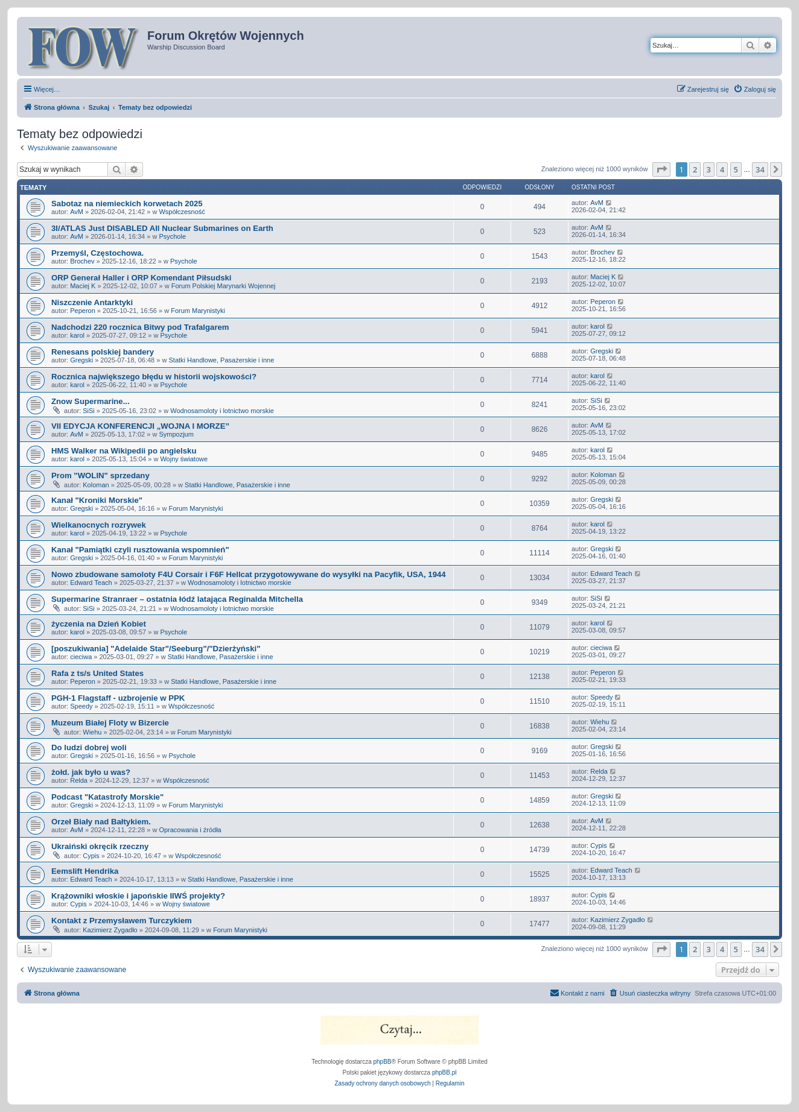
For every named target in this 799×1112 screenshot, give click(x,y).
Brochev (82, 261)
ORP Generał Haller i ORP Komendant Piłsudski (141, 277)
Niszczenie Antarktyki (92, 302)
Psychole (172, 236)
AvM (76, 211)
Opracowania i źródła (190, 829)
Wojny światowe (184, 459)
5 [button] (736, 169)
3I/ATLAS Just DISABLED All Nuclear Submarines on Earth (162, 228)
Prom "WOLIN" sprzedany (100, 475)
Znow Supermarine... (90, 401)
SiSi (89, 410)
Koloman (96, 484)
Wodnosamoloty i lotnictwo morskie (222, 410)
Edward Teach (91, 582)
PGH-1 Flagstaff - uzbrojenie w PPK (118, 698)
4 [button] (722, 169)
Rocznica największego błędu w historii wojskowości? (153, 376)
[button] (661, 169)
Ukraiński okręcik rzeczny (99, 846)
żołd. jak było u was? (90, 772)
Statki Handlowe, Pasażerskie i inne (221, 360)
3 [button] (709, 169)
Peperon (82, 310)
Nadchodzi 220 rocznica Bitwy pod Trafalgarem (140, 327)
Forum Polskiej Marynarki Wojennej (223, 285)
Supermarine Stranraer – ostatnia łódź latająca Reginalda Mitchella (177, 599)
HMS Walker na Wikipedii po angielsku (123, 450)
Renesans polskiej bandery (102, 351)
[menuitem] (754, 89)
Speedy (81, 706)
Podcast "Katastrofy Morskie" (107, 796)
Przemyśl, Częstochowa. (97, 252)
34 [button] (760, 169)
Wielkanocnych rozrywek (98, 524)
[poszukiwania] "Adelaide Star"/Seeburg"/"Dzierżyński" (155, 648)
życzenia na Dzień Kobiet (98, 623)
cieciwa (81, 656)
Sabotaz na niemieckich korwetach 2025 (127, 203)
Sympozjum (176, 434)
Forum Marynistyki (198, 310)
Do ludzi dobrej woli (89, 747)
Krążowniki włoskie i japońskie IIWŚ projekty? (138, 895)
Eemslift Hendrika (84, 871)
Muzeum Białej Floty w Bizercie (110, 722)
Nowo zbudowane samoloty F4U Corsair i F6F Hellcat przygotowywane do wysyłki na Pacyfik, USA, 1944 (248, 574)
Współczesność (182, 211)
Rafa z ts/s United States (97, 673)
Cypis (91, 855)
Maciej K (82, 285)
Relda (79, 780)
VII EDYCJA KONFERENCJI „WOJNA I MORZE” (140, 426)
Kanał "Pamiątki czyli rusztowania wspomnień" (140, 549)
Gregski (81, 360)
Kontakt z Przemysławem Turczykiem (121, 920)
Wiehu (92, 732)
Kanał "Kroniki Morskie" (96, 500)
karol (77, 335)
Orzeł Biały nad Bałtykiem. (101, 821)
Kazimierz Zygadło (110, 930)
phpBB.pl (444, 1072)
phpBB (383, 1061)
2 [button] (695, 169)
